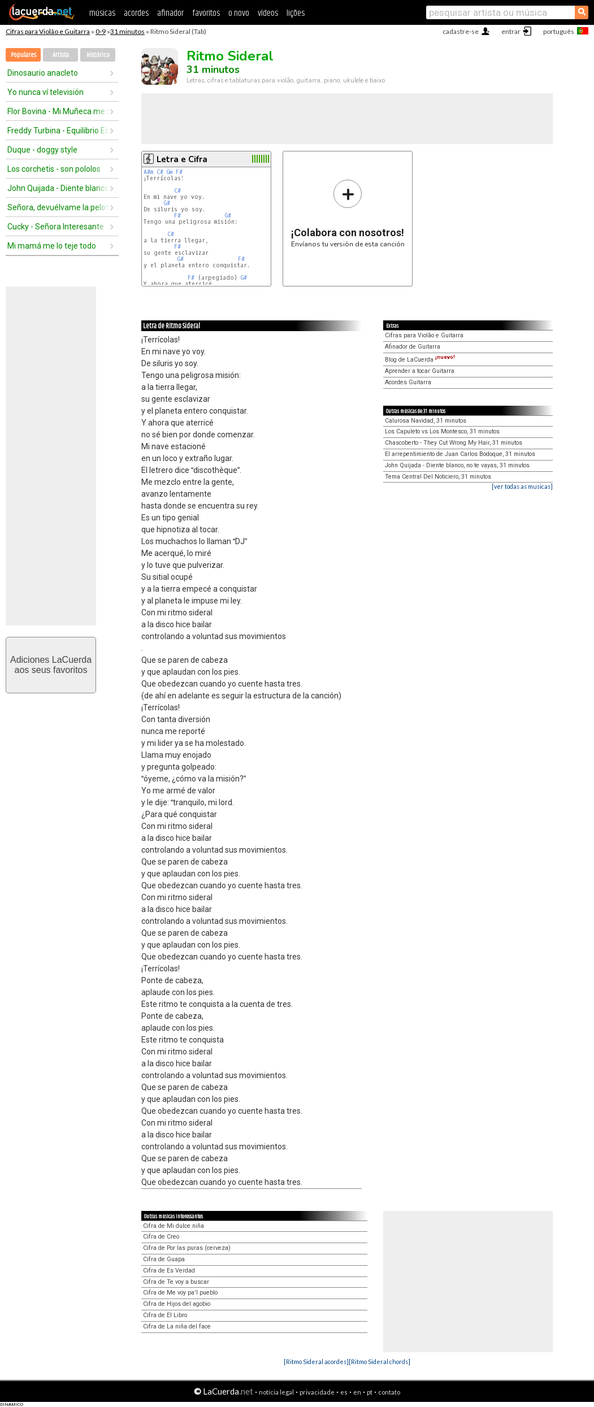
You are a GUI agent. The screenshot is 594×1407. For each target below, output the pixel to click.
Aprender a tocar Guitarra (419, 371)
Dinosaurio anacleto (42, 72)
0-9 (101, 31)
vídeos (268, 13)
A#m (148, 172)
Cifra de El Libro (165, 1315)
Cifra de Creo (161, 1236)
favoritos (206, 13)
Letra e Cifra (182, 159)
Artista (61, 55)
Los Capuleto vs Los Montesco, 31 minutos (442, 431)
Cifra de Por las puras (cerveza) (187, 1248)
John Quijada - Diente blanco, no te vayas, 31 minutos (457, 465)
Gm (169, 172)
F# (179, 172)
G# (167, 203)
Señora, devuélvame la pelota (58, 207)
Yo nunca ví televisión (45, 92)
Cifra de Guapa (164, 1259)
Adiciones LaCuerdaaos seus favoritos (51, 665)
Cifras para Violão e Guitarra (48, 31)
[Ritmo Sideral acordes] (316, 1361)
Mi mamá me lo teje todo (51, 245)
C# (160, 172)
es (344, 1392)
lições (296, 13)
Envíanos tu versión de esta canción (348, 213)
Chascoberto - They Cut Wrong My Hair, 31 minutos (453, 442)
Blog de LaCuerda (420, 359)
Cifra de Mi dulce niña (173, 1226)
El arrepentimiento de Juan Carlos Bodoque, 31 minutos (460, 454)
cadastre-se (461, 31)
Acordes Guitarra (408, 382)
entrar (511, 31)
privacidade (317, 1392)
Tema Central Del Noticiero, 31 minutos (438, 476)
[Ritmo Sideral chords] (379, 1361)
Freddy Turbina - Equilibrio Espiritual (58, 130)
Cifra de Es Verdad (169, 1270)
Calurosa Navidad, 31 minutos (425, 420)
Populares (23, 55)
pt (369, 1392)
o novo (238, 13)
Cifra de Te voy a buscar (176, 1282)
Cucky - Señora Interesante (55, 226)
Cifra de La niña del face (177, 1326)
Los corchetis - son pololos (54, 168)
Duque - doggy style (42, 149)
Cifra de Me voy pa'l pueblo (180, 1292)
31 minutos (127, 31)
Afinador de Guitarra (412, 346)
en (357, 1392)
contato (389, 1392)
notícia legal (276, 1392)
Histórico (98, 55)
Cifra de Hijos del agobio (176, 1304)
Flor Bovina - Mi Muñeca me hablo (58, 111)
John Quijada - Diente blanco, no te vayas (58, 188)
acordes (136, 13)
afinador (170, 13)
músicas (102, 13)
